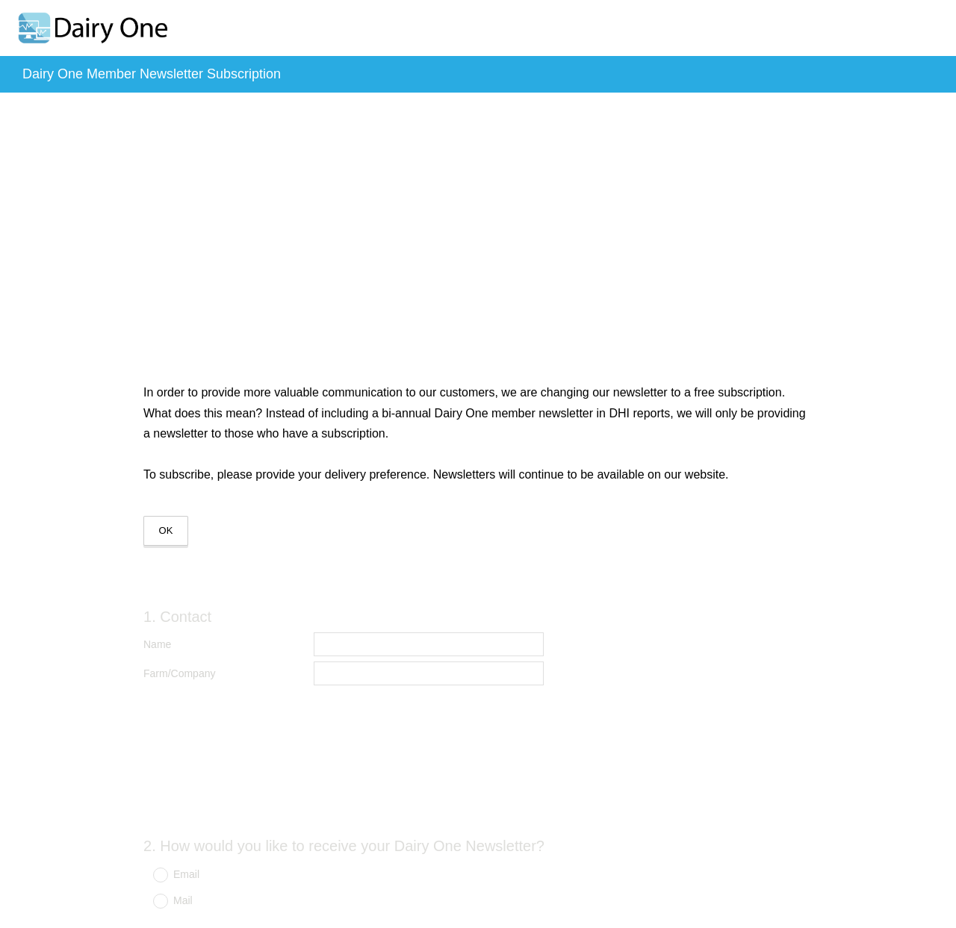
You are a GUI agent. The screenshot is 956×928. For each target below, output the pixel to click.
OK (166, 530)
